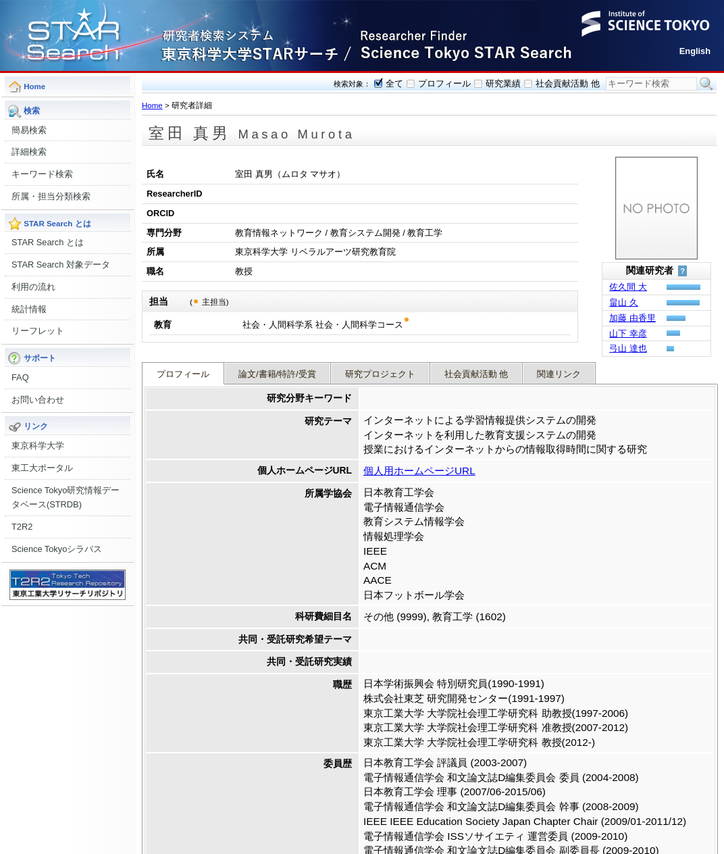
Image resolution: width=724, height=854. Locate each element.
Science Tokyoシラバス (56, 549)
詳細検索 (29, 152)
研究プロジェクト (380, 366)
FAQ (20, 377)
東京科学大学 (37, 446)
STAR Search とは (47, 242)
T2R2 (21, 527)
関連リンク (559, 366)
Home (152, 105)
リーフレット (37, 331)
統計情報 (29, 309)
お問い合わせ (37, 400)
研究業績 (503, 83)
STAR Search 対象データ (60, 264)
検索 (706, 84)
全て (394, 83)
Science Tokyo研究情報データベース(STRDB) (65, 497)
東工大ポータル (42, 468)
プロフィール (444, 83)
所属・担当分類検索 (50, 196)
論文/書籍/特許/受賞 (277, 366)
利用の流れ (33, 287)
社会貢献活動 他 (568, 83)
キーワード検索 (42, 174)
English (694, 51)
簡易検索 (29, 130)
